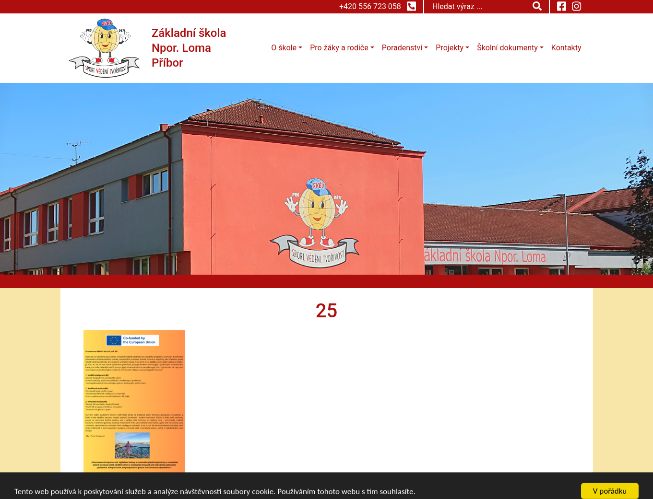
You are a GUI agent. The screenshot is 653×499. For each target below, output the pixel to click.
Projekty (449, 47)
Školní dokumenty (507, 47)
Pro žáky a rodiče (339, 47)
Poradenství (402, 47)
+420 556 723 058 (377, 6)
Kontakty (566, 47)
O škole (284, 47)
